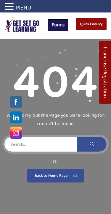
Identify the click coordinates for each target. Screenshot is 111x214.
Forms (58, 24)
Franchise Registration (105, 72)
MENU (23, 7)
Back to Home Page (56, 176)
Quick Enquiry (91, 24)
